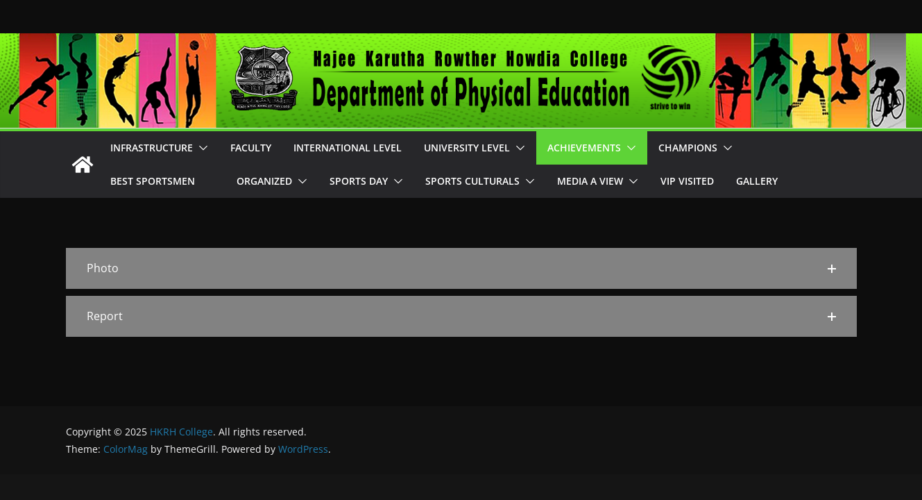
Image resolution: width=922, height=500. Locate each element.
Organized (264, 181)
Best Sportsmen (162, 181)
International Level (347, 147)
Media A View (590, 181)
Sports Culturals (472, 181)
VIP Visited (687, 181)
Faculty (250, 147)
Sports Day (359, 181)
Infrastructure (151, 147)
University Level (467, 147)
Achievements (584, 147)
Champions (687, 147)
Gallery (757, 181)
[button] (200, 148)
